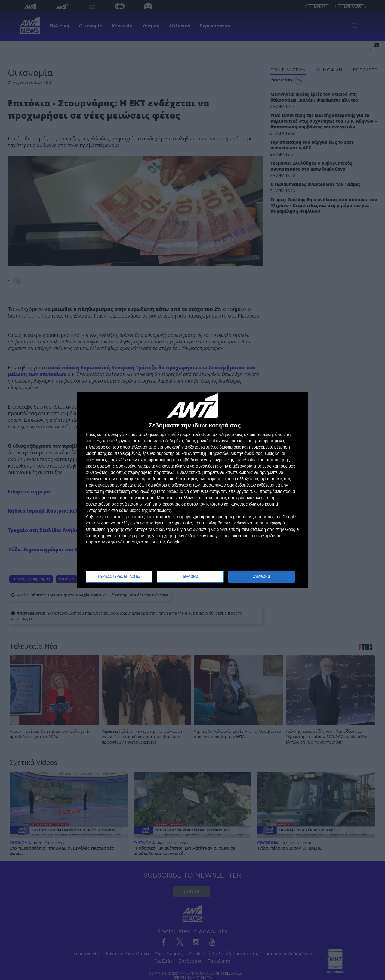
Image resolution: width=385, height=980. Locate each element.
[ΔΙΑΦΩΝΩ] (297, 403)
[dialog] (192, 490)
